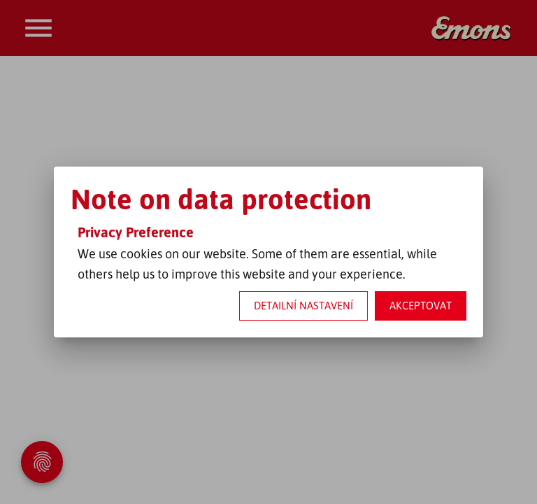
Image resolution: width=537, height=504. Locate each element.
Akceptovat (420, 305)
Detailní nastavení (303, 305)
